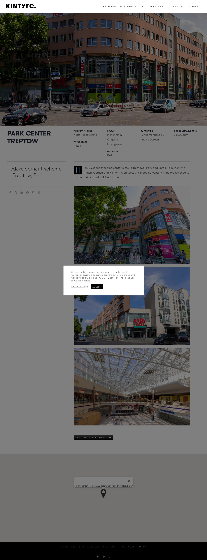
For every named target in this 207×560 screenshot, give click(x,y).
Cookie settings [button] (80, 286)
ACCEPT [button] (97, 287)
